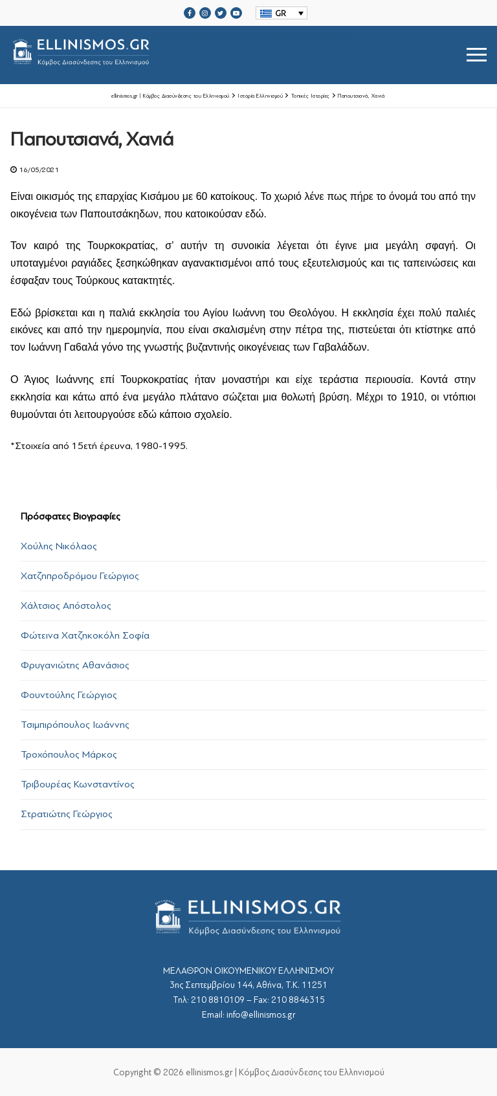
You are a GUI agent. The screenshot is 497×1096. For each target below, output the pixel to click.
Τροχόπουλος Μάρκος (69, 754)
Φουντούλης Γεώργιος (69, 695)
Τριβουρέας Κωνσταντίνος (78, 784)
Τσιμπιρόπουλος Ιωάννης (75, 724)
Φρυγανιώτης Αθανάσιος (75, 665)
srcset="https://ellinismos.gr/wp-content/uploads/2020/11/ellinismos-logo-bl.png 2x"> (185, 54)
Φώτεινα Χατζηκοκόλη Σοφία (85, 635)
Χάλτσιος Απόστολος (66, 605)
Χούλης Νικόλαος (59, 546)
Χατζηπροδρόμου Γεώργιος (80, 576)
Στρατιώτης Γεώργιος (67, 814)
